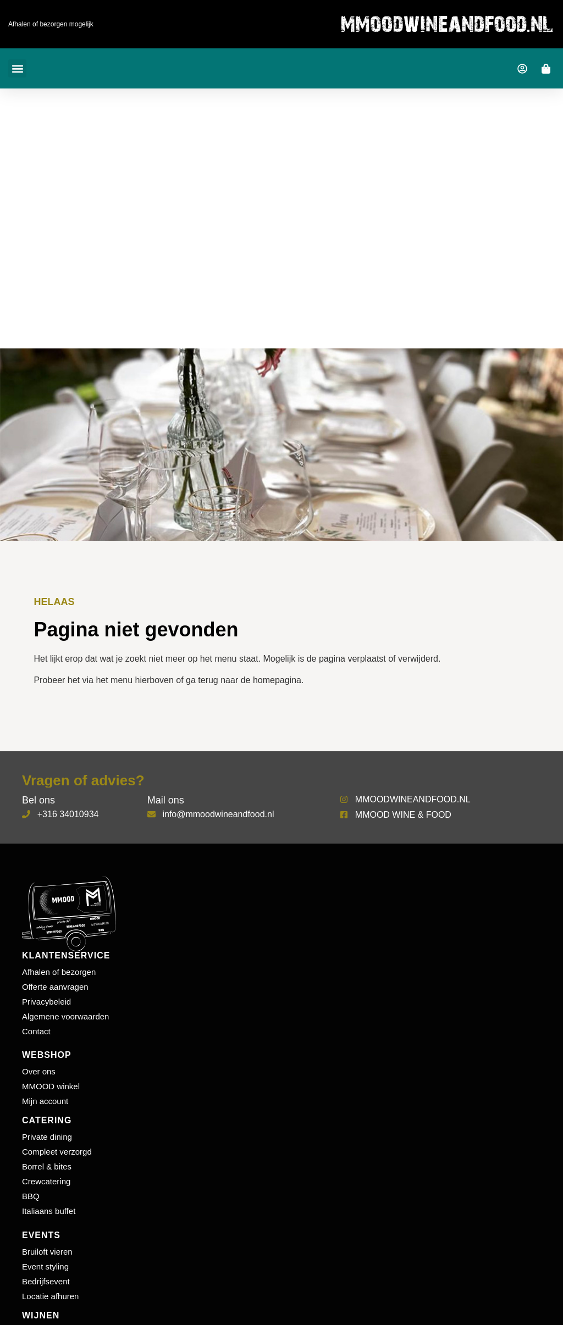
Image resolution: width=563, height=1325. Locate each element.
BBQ (31, 1196)
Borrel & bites (46, 1166)
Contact (36, 1031)
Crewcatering (46, 1181)
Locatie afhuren (50, 1296)
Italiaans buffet (48, 1211)
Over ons (39, 1071)
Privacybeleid (46, 1001)
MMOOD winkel (51, 1086)
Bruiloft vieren (47, 1251)
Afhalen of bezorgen (59, 972)
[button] (17, 68)
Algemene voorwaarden (65, 1016)
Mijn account (45, 1101)
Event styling (45, 1266)
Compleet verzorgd (57, 1151)
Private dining (47, 1136)
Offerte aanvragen (55, 986)
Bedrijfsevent (46, 1281)
